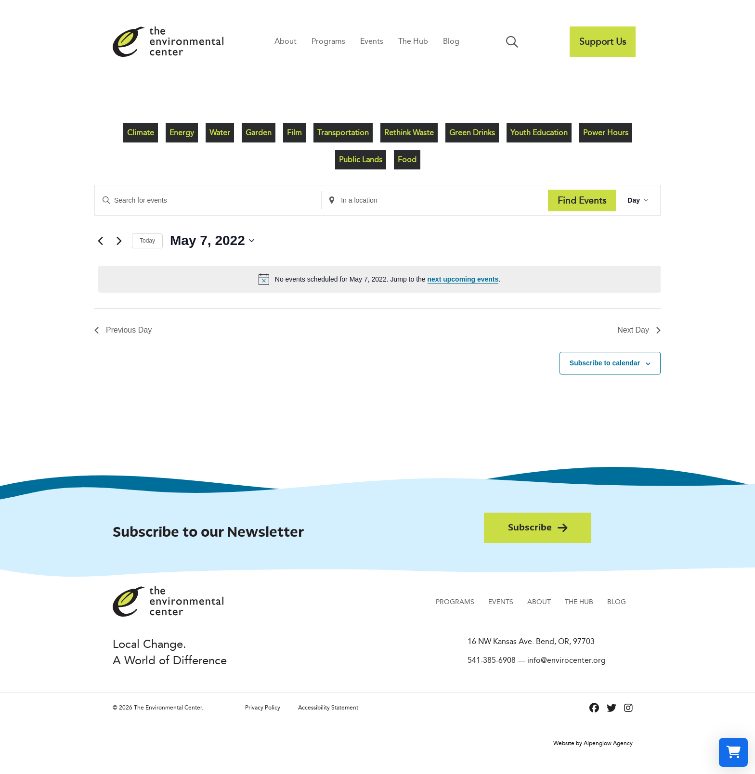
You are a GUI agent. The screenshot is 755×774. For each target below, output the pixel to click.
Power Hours (605, 133)
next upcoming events (463, 279)
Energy (181, 133)
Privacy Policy (262, 707)
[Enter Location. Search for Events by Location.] (435, 200)
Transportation (343, 133)
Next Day (639, 330)
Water (219, 133)
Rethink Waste (409, 133)
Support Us (602, 41)
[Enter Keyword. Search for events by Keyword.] (208, 200)
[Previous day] (100, 240)
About (285, 41)
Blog (451, 41)
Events (371, 41)
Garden (259, 133)
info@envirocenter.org (566, 660)
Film (294, 133)
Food (407, 160)
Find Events (582, 200)
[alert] (379, 279)
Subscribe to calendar (605, 363)
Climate (140, 133)
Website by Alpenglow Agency (593, 743)
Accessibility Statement (328, 707)
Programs (328, 41)
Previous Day (123, 330)
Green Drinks (472, 133)
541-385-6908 (492, 660)
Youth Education (539, 133)
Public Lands (360, 160)
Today (147, 240)
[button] (514, 42)
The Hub (413, 41)
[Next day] (119, 240)
